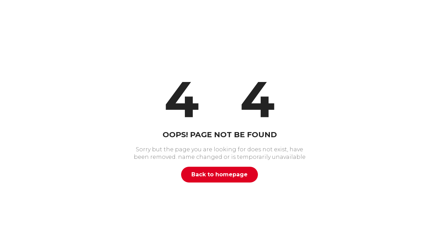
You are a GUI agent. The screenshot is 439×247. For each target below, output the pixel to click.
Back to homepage (219, 174)
